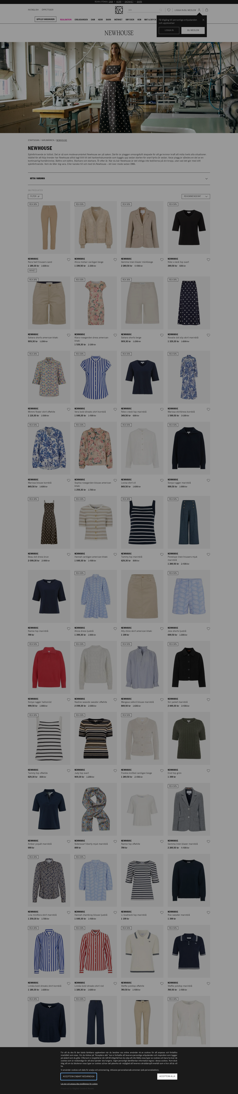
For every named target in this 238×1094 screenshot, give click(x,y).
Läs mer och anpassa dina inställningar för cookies (79, 1084)
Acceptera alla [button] (167, 1076)
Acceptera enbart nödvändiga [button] (78, 1076)
